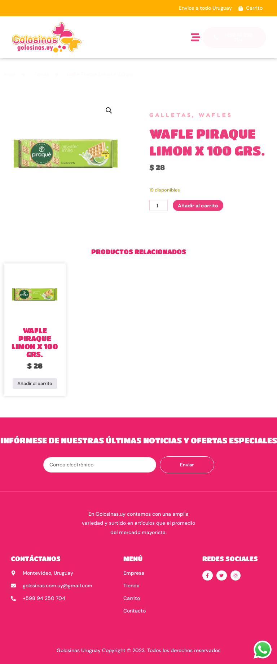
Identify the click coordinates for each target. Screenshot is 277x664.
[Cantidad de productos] (158, 221)
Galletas (170, 119)
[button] (196, 37)
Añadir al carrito (198, 221)
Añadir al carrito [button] (34, 383)
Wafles (216, 119)
